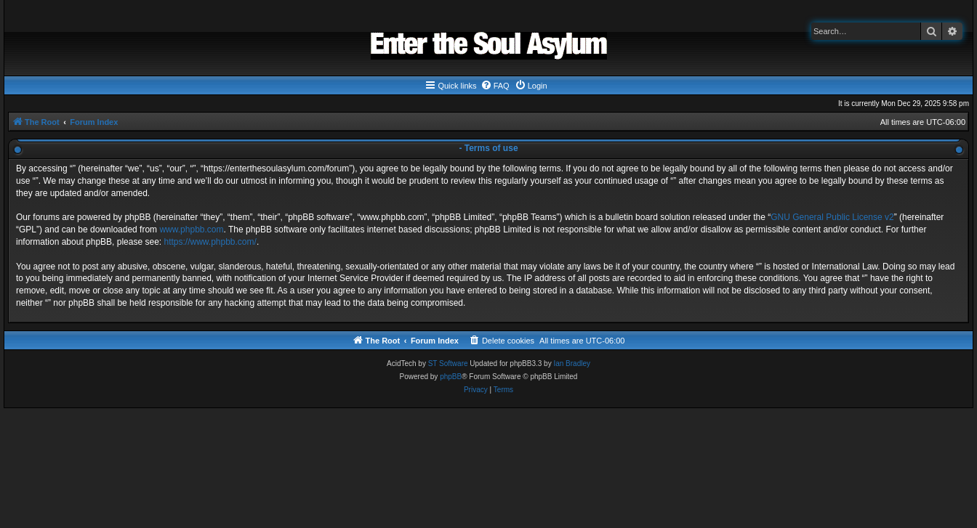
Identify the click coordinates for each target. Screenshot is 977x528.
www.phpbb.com (191, 229)
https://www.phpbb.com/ (210, 242)
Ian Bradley (571, 363)
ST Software (448, 363)
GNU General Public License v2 (832, 217)
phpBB (451, 377)
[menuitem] (495, 85)
